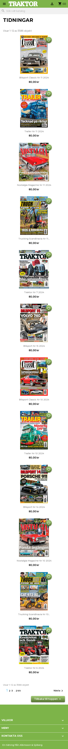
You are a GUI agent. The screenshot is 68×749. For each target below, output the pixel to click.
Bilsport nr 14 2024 (34, 507)
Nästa (59, 691)
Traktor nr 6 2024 (34, 668)
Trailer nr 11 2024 (34, 131)
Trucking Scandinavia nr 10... (34, 614)
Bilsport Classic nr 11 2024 (34, 77)
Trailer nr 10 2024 (34, 453)
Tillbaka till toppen (48, 699)
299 (18, 690)
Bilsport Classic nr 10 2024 (34, 399)
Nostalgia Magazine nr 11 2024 (34, 185)
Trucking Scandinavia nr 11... (34, 238)
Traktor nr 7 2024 (34, 292)
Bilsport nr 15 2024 (34, 346)
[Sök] (34, 11)
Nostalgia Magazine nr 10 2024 (34, 560)
